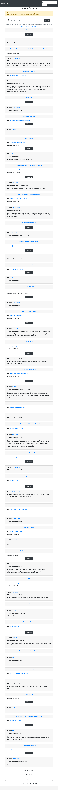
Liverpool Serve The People (29, 222)
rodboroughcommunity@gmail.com (18, 198)
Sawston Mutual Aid (29, 403)
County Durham (16, 539)
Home (10, 4)
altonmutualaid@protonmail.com (18, 583)
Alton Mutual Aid (29, 578)
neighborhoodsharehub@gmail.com (18, 75)
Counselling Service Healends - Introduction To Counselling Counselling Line (29, 49)
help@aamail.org (14, 480)
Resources (33, 4)
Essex (13, 657)
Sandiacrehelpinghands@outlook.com (19, 457)
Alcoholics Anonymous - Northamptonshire (29, 476)
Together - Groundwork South (29, 311)
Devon (13, 707)
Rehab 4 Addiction (29, 138)
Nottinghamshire (16, 58)
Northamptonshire (16, 491)
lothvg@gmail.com (14, 749)
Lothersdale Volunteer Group (29, 745)
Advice (28, 4)
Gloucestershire (16, 207)
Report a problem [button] (29, 770)
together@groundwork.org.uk (17, 315)
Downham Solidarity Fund (29, 116)
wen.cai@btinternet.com (16, 531)
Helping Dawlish (29, 694)
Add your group (29, 779)
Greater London (16, 40)
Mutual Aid (4, 4)
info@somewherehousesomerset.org (19, 373)
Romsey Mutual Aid (29, 286)
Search (44, 5)
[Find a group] (49, 2)
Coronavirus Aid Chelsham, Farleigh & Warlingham (29, 669)
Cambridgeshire (16, 107)
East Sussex (15, 182)
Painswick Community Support (29, 505)
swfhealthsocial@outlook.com (17, 720)
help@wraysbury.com (15, 626)
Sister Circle (29, 29)
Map (18, 4)
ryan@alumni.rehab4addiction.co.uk (19, 142)
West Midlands (15, 564)
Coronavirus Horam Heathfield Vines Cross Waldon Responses (29, 424)
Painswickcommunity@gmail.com (18, 509)
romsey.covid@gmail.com (16, 291)
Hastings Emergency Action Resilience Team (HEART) (29, 165)
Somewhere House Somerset (29, 369)
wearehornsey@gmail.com (16, 269)
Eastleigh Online (29, 341)
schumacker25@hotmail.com (17, 428)
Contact (39, 4)
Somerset (14, 386)
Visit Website (29, 34)
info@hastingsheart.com (16, 169)
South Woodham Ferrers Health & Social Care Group (29, 716)
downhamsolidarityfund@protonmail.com (20, 120)
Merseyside (15, 233)
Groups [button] (23, 4)
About (14, 4)
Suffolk (14, 610)
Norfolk (14, 129)
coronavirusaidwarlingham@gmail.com (19, 673)
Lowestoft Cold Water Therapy (29, 603)
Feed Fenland (29, 97)
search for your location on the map (29, 26)
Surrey (13, 681)
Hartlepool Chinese (29, 527)
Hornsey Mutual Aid (29, 265)
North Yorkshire (16, 758)
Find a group (29, 774)
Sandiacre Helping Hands (29, 452)
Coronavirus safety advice (29, 783)
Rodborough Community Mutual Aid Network (29, 194)
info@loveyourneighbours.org (17, 246)
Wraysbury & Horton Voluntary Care (29, 622)
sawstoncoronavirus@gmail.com (18, 407)
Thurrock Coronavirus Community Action (29, 651)
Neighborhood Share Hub (29, 71)
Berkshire (14, 637)
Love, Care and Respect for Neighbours (29, 241)
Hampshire (15, 592)
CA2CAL (55, 788)
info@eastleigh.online (15, 346)
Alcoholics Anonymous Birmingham (29, 551)
